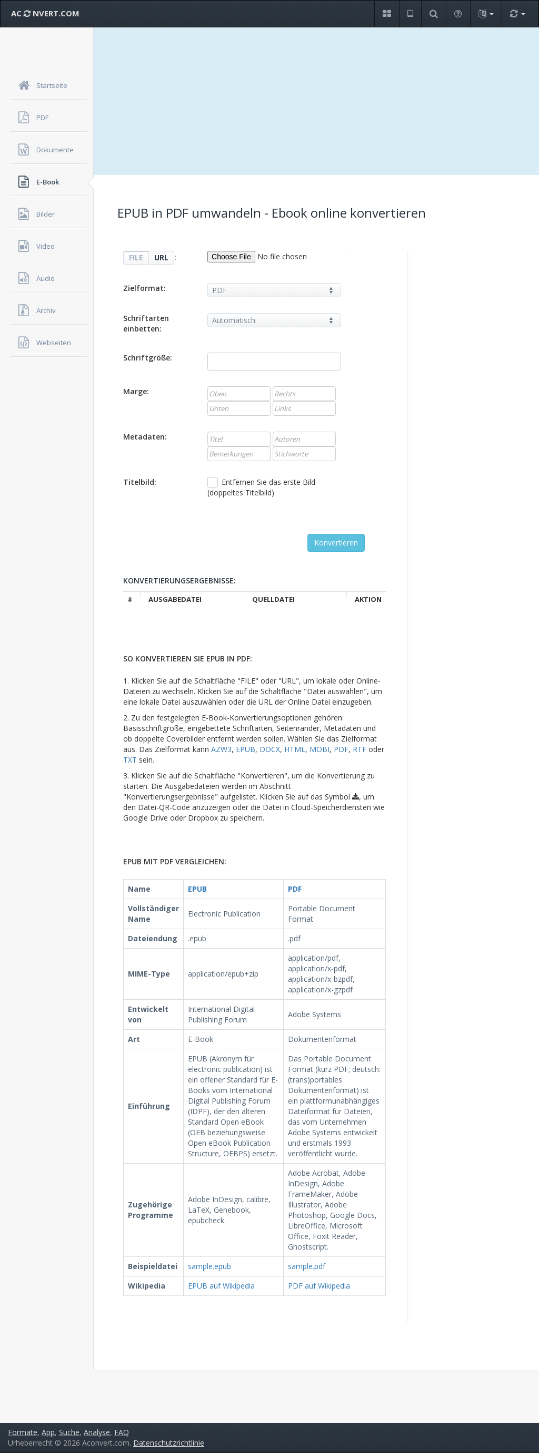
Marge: (136, 391)
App (48, 1432)
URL (161, 257)
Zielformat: (144, 288)
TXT (130, 760)
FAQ (121, 1432)
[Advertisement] (316, 101)
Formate (22, 1432)
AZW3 (221, 749)
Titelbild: (139, 482)
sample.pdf (306, 1266)
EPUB (245, 749)
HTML (294, 749)
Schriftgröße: (147, 358)
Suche (69, 1432)
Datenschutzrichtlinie (168, 1443)
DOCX (269, 749)
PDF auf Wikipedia (319, 1286)
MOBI (320, 749)
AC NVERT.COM (45, 13)
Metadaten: (145, 437)
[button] (386, 14)
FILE (136, 257)
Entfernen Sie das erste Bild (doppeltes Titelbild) (261, 487)
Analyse (97, 1432)
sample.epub (209, 1266)
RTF (359, 749)
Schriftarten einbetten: (146, 323)
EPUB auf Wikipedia (221, 1286)
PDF (341, 749)
